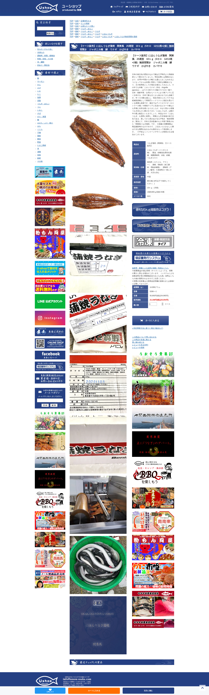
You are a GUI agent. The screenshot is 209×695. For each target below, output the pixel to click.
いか (39, 91)
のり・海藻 (41, 117)
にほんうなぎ (107, 34)
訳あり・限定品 (43, 65)
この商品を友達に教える (141, 340)
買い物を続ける (138, 342)
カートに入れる (94, 691)
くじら (40, 129)
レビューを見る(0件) (140, 345)
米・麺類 (40, 62)
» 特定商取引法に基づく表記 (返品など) (147, 328)
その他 (40, 161)
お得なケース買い (88, 26)
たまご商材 (41, 145)
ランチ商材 (85, 24)
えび (39, 88)
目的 (77, 21)
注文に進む (148, 691)
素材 (77, 29)
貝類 (39, 101)
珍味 (39, 155)
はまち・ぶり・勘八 (45, 123)
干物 (39, 133)
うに (39, 107)
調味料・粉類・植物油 (46, 56)
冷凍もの (40, 52)
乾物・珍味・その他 (45, 59)
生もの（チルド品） (45, 49)
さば (39, 113)
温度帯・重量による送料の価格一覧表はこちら (150, 268)
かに (39, 85)
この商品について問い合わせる (144, 337)
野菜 (39, 142)
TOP (71, 21)
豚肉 (39, 139)
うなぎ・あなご (43, 104)
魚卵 (39, 97)
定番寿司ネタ (86, 21)
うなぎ (97, 31)
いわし (40, 110)
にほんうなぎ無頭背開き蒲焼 (126, 37)
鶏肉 (39, 136)
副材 (39, 158)
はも (39, 126)
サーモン (40, 81)
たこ (39, 94)
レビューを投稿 (138, 347)
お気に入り (50, 690)
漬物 (39, 152)
